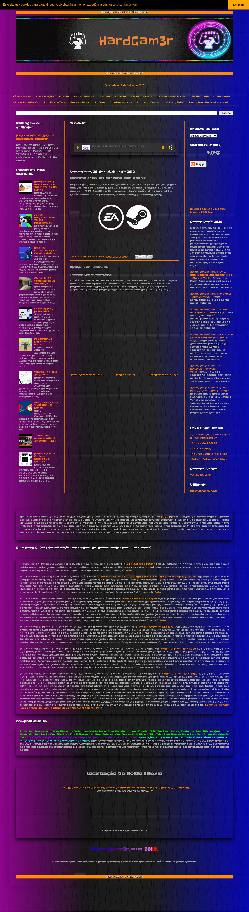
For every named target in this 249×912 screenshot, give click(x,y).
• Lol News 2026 (200, 448)
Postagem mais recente (87, 374)
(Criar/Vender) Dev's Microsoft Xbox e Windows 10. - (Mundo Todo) (211, 337)
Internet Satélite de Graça (45, 373)
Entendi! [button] (238, 4)
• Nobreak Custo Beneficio (209, 454)
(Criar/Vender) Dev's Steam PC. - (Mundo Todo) (209, 311)
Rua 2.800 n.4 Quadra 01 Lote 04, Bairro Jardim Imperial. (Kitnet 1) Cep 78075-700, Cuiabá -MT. (124, 787)
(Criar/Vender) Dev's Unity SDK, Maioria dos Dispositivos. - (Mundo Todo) (211, 275)
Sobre (141, 102)
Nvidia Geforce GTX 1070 (156, 626)
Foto (164, 516)
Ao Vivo (100, 102)
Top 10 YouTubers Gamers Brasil (67, 102)
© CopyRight (175, 102)
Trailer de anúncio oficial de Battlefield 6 (45, 438)
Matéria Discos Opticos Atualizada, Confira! (35, 137)
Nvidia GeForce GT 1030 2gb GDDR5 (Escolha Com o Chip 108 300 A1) (149, 576)
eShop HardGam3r (26, 102)
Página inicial (22, 96)
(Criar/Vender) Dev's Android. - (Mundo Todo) (210, 295)
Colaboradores (121, 102)
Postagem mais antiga (162, 374)
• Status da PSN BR (204, 443)
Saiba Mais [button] (130, 4)
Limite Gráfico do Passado (211, 96)
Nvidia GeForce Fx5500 (139, 564)
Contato (156, 102)
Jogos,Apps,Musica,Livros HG (208, 102)
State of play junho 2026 (43, 310)
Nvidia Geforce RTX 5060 (178, 648)
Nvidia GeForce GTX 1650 (139, 598)
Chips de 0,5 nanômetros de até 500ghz (44, 281)
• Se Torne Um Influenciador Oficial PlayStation (210, 436)
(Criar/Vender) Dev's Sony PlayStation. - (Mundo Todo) (210, 389)
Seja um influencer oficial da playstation (46, 250)
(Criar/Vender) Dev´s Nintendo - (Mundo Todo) (205, 369)
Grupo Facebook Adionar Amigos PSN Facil (208, 211)
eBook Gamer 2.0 (142, 96)
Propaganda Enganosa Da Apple (43, 341)
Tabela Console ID (113, 96)
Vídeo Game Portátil (173, 96)
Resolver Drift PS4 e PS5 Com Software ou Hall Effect (46, 185)
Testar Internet (84, 96)
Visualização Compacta (52, 96)
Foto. (168, 667)
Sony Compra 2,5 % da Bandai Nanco (46, 405)
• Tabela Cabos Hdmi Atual (208, 459)
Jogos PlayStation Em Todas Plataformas (44, 218)
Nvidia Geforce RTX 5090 (179, 673)
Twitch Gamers (200, 475)
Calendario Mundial (203, 491)
